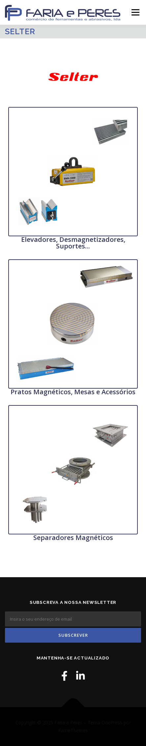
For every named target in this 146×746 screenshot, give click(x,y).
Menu (135, 12)
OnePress (112, 722)
